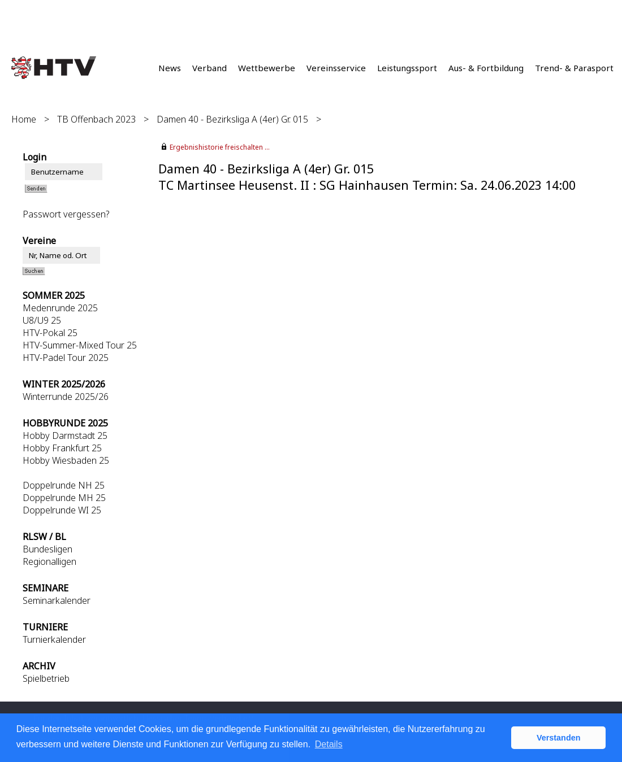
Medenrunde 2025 (60, 308)
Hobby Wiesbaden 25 (66, 460)
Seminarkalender (56, 600)
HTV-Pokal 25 (50, 332)
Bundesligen (47, 549)
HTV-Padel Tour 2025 (66, 357)
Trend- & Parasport (574, 67)
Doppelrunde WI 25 (62, 510)
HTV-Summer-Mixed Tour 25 (80, 345)
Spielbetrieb (46, 678)
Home (23, 119)
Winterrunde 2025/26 (66, 396)
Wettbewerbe (266, 67)
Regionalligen (49, 561)
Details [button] (329, 744)
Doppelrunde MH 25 (64, 497)
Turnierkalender (54, 639)
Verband (209, 67)
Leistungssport (407, 67)
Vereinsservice (336, 67)
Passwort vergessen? (66, 214)
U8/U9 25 (42, 320)
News (169, 67)
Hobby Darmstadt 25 (65, 435)
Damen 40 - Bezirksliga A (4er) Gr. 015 (232, 119)
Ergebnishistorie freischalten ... (220, 147)
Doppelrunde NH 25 (64, 485)
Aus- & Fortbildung (486, 67)
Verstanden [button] (559, 737)
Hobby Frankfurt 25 (62, 448)
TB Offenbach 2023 (96, 119)
